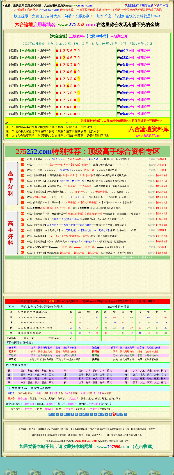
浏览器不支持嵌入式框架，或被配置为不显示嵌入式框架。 (87, 218)
